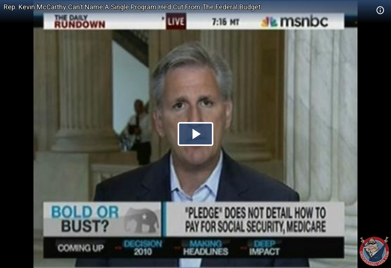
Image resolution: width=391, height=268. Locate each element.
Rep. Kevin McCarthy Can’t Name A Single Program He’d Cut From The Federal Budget (132, 7)
